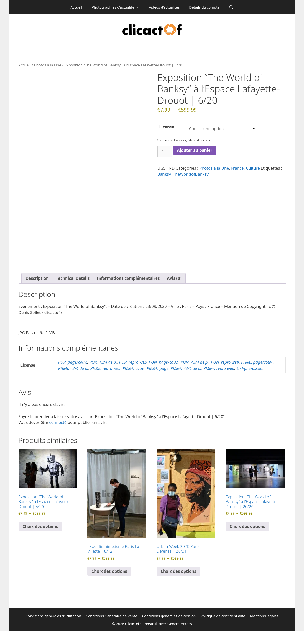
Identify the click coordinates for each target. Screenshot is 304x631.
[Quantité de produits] (164, 151)
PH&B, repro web (105, 368)
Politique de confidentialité (222, 615)
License (166, 127)
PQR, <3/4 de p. (103, 362)
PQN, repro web (225, 362)
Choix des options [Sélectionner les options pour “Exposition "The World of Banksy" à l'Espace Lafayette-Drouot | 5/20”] (40, 526)
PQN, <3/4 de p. (194, 362)
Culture (253, 168)
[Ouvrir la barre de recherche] (231, 7)
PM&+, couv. (134, 368)
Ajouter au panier (194, 150)
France (237, 168)
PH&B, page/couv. (257, 362)
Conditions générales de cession (169, 615)
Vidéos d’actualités (164, 7)
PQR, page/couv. (72, 362)
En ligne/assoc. (249, 368)
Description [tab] (37, 278)
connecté (57, 422)
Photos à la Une (47, 65)
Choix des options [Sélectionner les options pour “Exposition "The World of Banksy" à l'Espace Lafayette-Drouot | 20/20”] (247, 526)
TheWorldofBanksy (191, 174)
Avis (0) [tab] (174, 278)
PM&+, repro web (219, 368)
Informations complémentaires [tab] (128, 278)
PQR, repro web (133, 362)
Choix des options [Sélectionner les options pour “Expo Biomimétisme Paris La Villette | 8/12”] (109, 571)
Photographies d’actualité (118, 7)
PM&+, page (158, 368)
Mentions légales (264, 615)
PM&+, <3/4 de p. (186, 368)
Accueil (76, 7)
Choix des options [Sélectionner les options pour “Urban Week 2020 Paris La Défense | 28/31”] (178, 571)
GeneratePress (179, 623)
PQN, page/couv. (163, 362)
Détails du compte (204, 7)
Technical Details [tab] (73, 278)
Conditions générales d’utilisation (53, 615)
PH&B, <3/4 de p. (73, 368)
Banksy (164, 174)
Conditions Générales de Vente (111, 615)
